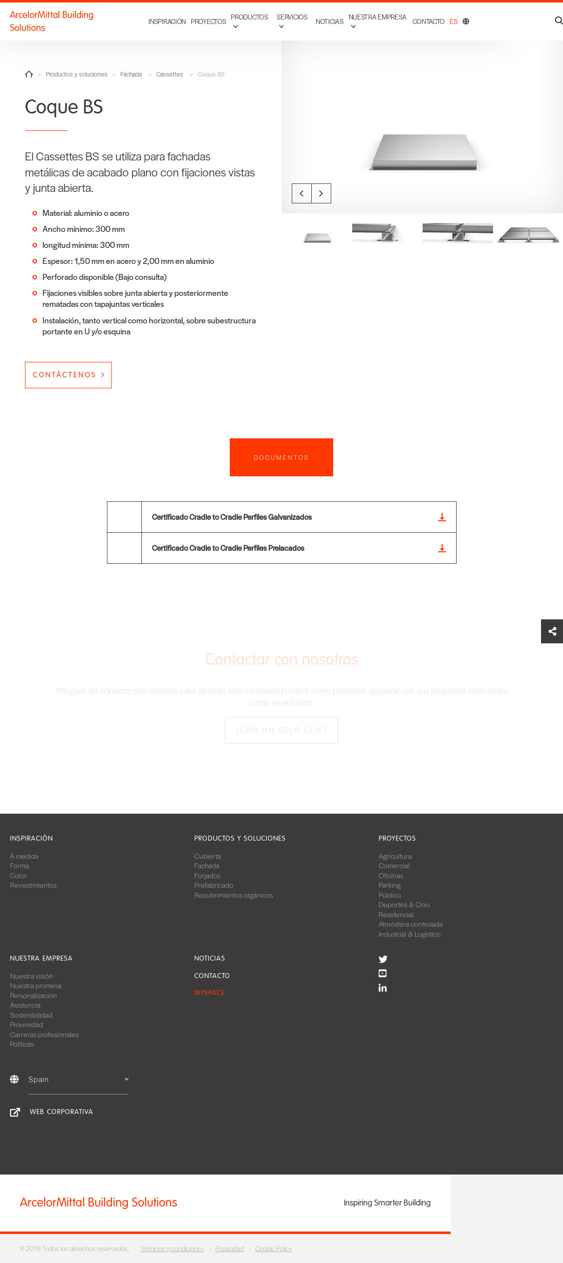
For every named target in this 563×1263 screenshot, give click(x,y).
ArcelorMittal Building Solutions (70, 16)
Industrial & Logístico (410, 934)
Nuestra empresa (41, 958)
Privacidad (229, 1248)
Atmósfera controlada (411, 924)
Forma (19, 865)
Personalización (33, 995)
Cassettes (169, 74)
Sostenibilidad (31, 1015)
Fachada (131, 74)
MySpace (209, 993)
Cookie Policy (273, 1248)
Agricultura (395, 856)
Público (390, 895)
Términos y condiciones (172, 1248)
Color (18, 875)
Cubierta (207, 856)
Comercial (394, 865)
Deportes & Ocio (404, 904)
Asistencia (25, 1005)
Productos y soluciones (76, 74)
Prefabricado (213, 885)
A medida (24, 856)
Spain (78, 1079)
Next (321, 193)
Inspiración (152, 16)
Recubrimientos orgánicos (233, 895)
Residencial (396, 914)
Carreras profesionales (44, 1034)
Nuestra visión (31, 976)
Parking (390, 885)
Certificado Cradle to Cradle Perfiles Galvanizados (232, 516)
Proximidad (26, 1024)
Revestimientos (33, 885)
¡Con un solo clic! (281, 730)
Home (29, 74)
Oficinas (391, 875)
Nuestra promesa (35, 985)
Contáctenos (64, 374)
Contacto (429, 16)
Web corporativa (61, 1112)
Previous (302, 193)
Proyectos (193, 16)
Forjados (207, 875)
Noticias (323, 16)
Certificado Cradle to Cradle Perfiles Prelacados (228, 547)
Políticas (22, 1044)
